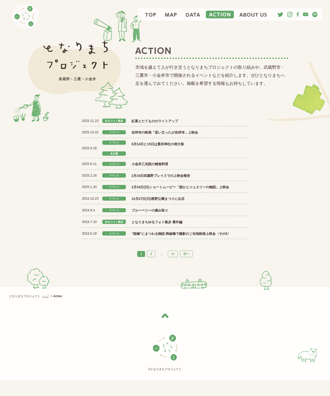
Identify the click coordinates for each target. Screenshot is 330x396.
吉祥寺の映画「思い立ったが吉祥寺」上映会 (174, 132)
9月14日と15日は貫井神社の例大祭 (165, 143)
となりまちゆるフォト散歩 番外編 (169, 230)
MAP (171, 14)
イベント (114, 132)
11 (172, 270)
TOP (151, 14)
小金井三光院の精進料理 (155, 166)
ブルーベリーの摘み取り (155, 219)
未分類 (114, 155)
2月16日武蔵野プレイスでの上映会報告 (169, 177)
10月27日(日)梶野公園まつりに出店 (165, 207)
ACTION (220, 14)
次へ (186, 270)
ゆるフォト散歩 (116, 121)
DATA (193, 14)
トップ (46, 312)
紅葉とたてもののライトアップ (166, 120)
